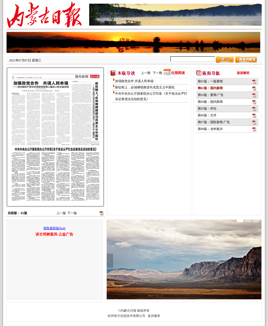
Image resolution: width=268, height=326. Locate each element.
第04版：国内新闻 (210, 102)
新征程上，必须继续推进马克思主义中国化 (145, 87)
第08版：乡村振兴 (210, 129)
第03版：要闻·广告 (211, 95)
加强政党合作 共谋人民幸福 (134, 81)
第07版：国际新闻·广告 (214, 122)
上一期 (145, 73)
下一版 (72, 213)
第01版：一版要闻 (210, 81)
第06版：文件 (207, 115)
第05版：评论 (207, 108)
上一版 (61, 213)
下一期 (157, 73)
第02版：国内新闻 (210, 88)
